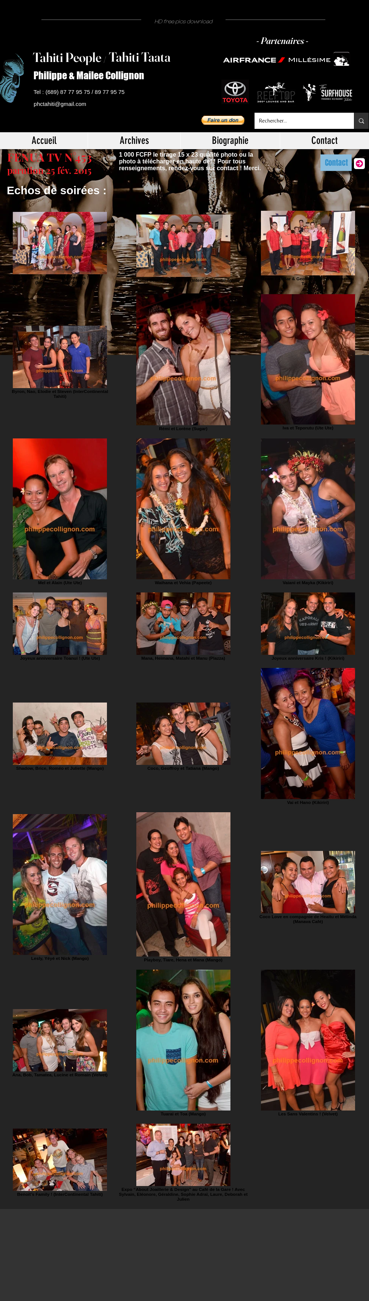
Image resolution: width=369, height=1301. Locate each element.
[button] (222, 120)
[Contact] (336, 162)
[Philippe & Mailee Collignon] (92, 75)
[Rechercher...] (298, 121)
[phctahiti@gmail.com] (61, 104)
